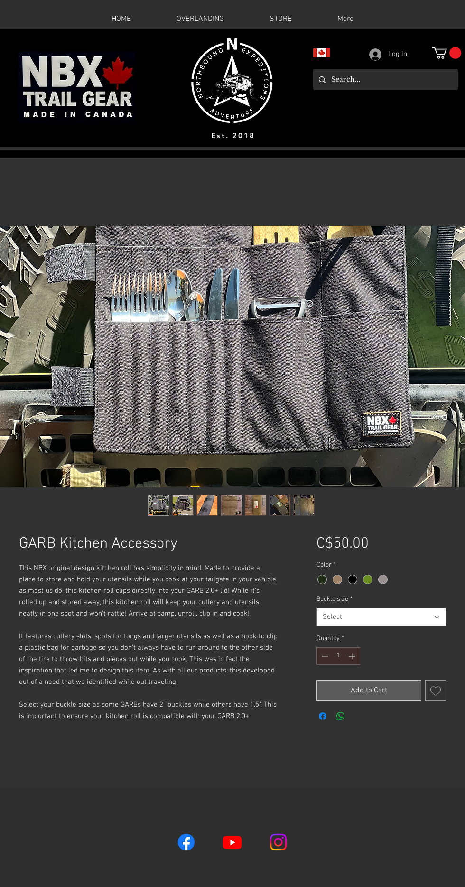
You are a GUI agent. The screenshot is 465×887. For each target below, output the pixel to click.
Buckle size (334, 599)
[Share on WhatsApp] (340, 716)
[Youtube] (232, 842)
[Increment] (353, 656)
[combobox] (381, 617)
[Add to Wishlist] (435, 690)
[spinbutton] (338, 656)
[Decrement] (324, 656)
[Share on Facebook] (322, 716)
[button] (446, 53)
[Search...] (384, 79)
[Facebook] (186, 842)
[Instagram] (278, 842)
